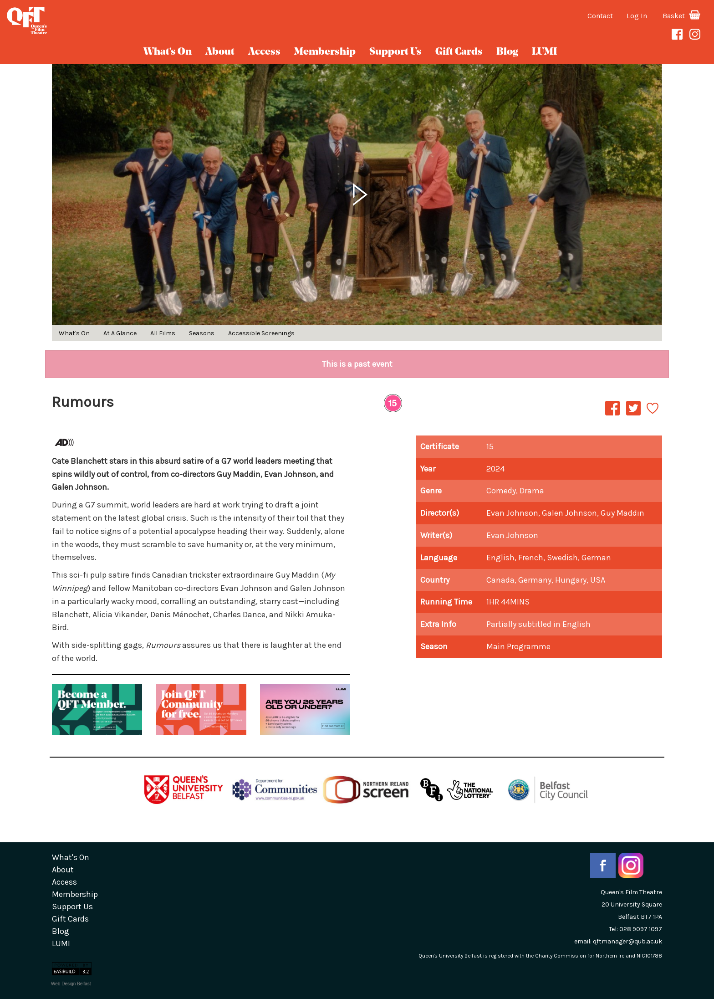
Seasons (201, 333)
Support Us (395, 52)
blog (507, 52)
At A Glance (120, 333)
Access (264, 52)
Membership (325, 52)
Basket (681, 15)
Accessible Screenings (261, 333)
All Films (162, 333)
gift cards (459, 52)
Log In (637, 15)
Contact (600, 15)
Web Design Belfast (71, 983)
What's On (167, 52)
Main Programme (518, 646)
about (220, 52)
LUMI (544, 52)
